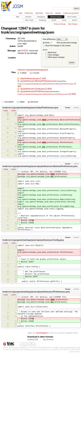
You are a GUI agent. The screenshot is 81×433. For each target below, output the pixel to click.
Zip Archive (48, 339)
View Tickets (72, 17)
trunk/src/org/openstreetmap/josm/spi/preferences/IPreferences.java (36, 291)
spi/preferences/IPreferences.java (35, 91)
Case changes (53, 55)
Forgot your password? (71, 13)
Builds (54, 20)
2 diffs (48, 89)
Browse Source (56, 17)
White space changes (56, 57)
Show (46, 43)
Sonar (64, 20)
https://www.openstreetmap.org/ (67, 347)
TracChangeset (42, 333)
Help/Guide (39, 13)
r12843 (5, 111)
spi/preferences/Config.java (32, 89)
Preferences (29, 13)
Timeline (28, 17)
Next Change (72, 24)
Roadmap (42, 20)
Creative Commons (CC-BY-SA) (36, 349)
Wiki (17, 17)
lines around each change (63, 43)
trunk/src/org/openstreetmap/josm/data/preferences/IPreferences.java (43, 94)
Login (20, 13)
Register (58, 13)
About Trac (49, 13)
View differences (49, 39)
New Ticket (29, 20)
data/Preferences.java (30, 78)
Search (74, 20)
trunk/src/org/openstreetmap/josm (27, 32)
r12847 (13, 111)
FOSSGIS (22, 347)
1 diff (43, 78)
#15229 (24, 50)
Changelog (41, 17)
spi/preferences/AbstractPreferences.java (38, 81)
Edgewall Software (29, 345)
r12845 (5, 243)
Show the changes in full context (57, 46)
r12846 (5, 169)
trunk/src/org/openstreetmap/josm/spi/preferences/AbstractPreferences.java (40, 166)
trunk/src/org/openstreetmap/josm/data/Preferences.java (30, 107)
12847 (23, 28)
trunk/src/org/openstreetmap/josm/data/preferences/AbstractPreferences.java (45, 84)
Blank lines (52, 52)
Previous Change (59, 24)
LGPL (71, 352)
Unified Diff (32, 339)
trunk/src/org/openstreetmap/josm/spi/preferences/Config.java (33, 240)
